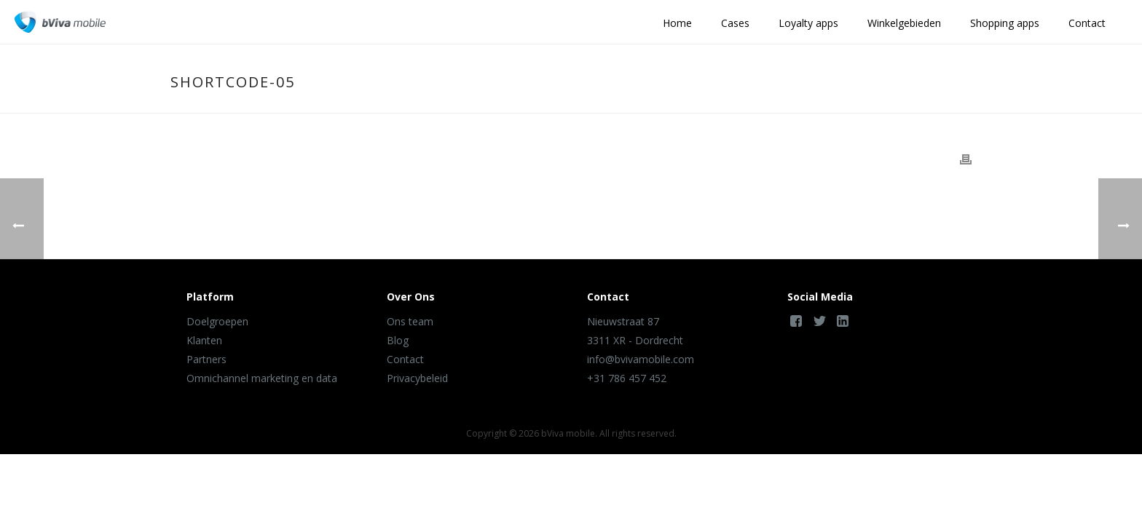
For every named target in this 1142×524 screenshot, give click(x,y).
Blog (398, 340)
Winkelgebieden (904, 23)
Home (677, 23)
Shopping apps (1004, 23)
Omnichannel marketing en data (261, 378)
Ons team (410, 321)
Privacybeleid (417, 378)
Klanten (204, 340)
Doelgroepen (217, 321)
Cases (735, 23)
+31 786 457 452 (626, 378)
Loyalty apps (808, 23)
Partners (206, 359)
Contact (1087, 23)
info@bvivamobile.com (640, 359)
